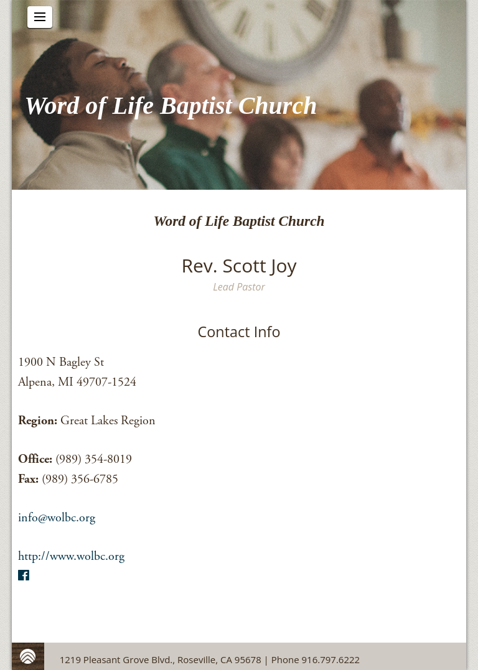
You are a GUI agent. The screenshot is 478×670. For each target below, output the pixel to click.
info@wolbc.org (56, 518)
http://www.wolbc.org (71, 556)
